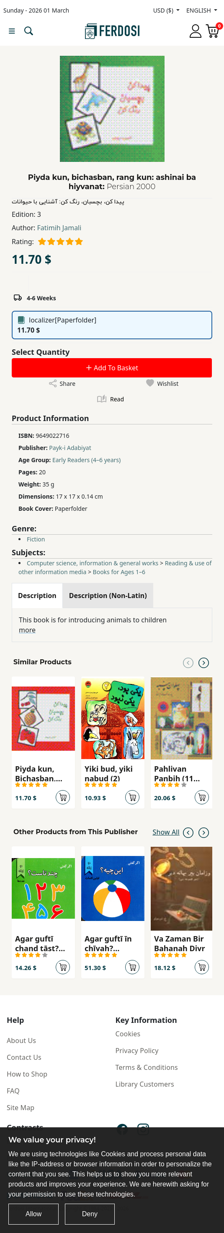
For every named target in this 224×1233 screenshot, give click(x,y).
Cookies (128, 1033)
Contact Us (24, 1057)
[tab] (37, 595)
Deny (90, 1213)
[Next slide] (204, 662)
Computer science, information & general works (92, 563)
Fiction (36, 539)
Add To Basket (111, 367)
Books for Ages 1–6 (119, 572)
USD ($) (164, 10)
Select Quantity (41, 352)
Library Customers (145, 1084)
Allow (33, 1213)
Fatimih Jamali (59, 227)
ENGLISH (199, 10)
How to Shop (27, 1074)
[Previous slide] (188, 662)
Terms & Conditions (147, 1067)
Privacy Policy (137, 1050)
